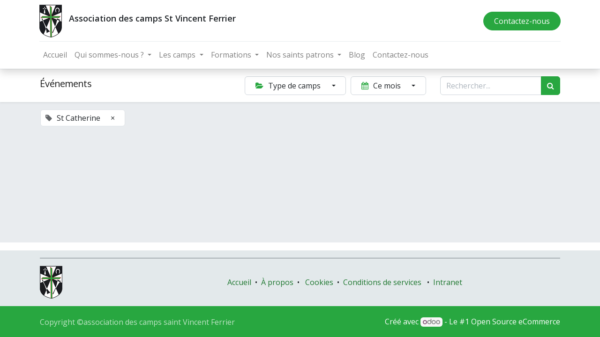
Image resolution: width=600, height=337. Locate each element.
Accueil (239, 282)
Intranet (447, 282)
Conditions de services (382, 282)
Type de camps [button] (288, 86)
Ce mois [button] (382, 86)
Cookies (319, 282)
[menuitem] (55, 54)
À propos (277, 282)
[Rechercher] (550, 85)
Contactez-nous (521, 21)
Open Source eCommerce (515, 321)
